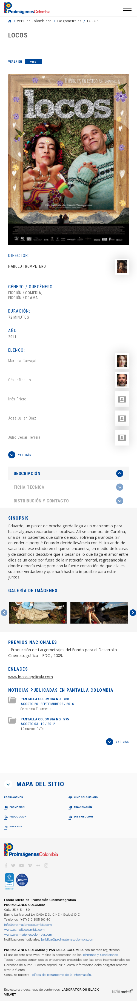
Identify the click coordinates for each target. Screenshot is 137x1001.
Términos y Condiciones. (100, 955)
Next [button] (133, 612)
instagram (46, 865)
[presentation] (68, 473)
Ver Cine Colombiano (34, 21)
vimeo (30, 865)
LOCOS (93, 21)
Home (10, 21)
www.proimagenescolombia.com (28, 934)
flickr (38, 865)
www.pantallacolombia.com (24, 930)
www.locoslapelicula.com (30, 676)
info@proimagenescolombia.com (28, 925)
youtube (21, 865)
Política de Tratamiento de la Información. (61, 975)
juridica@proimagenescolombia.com (67, 939)
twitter (13, 865)
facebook (6, 865)
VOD (33, 62)
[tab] (68, 474)
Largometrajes (69, 21)
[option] (68, 159)
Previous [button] (4, 612)
